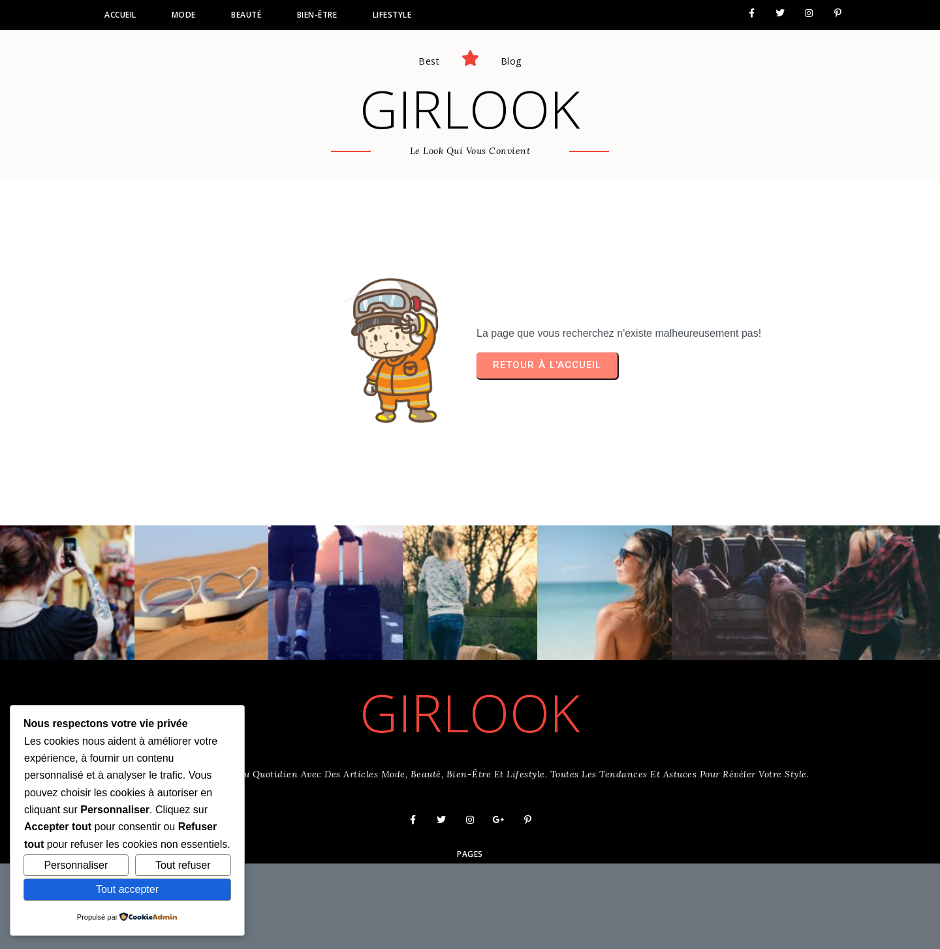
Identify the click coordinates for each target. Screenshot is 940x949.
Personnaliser (76, 865)
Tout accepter (127, 889)
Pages (470, 854)
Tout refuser (182, 865)
